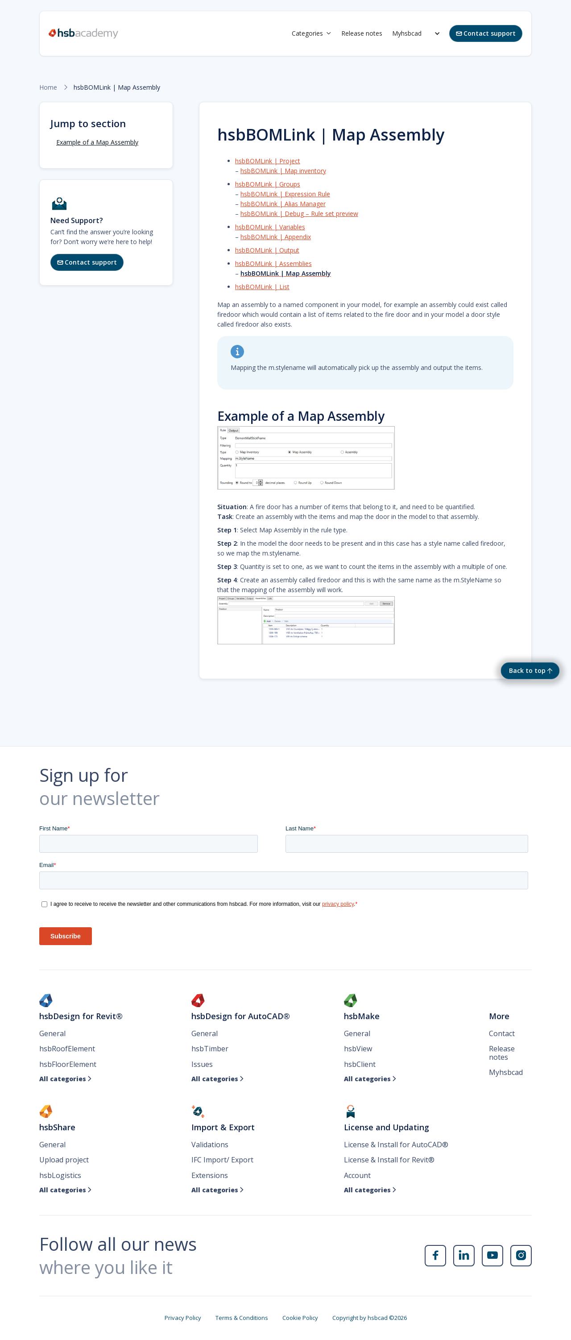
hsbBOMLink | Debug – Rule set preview (299, 213)
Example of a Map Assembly (97, 142)
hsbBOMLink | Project (267, 161)
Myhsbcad (407, 33)
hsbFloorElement (67, 1064)
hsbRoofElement (67, 1049)
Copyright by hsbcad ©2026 (369, 1318)
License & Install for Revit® (389, 1160)
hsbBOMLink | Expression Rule (285, 194)
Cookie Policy (300, 1318)
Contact (502, 1033)
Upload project (64, 1160)
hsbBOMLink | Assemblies (273, 263)
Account (357, 1175)
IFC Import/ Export (222, 1160)
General (52, 1033)
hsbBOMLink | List (262, 286)
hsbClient (360, 1064)
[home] (83, 33)
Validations (209, 1145)
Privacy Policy (183, 1318)
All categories (65, 1079)
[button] (311, 33)
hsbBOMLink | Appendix (275, 236)
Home (48, 87)
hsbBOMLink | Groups (267, 184)
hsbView (358, 1049)
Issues (202, 1064)
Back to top (527, 670)
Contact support (486, 33)
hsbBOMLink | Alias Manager (283, 203)
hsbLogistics (60, 1175)
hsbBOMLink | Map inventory (283, 170)
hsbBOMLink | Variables (270, 227)
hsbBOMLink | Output (267, 250)
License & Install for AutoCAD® (396, 1145)
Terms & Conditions (241, 1318)
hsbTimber (209, 1049)
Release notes (361, 33)
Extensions (209, 1175)
